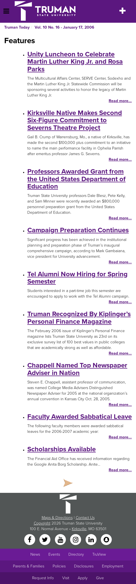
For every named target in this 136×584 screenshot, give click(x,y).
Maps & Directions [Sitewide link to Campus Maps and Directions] (57, 517)
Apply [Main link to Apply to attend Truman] (83, 578)
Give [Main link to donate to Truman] (100, 578)
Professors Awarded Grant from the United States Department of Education (76, 178)
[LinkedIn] (91, 539)
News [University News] (35, 554)
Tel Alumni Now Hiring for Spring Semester (77, 278)
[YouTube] (60, 539)
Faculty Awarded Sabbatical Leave (79, 417)
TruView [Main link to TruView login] (99, 554)
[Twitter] (45, 539)
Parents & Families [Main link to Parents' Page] (28, 566)
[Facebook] (30, 539)
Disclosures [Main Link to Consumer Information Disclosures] (83, 566)
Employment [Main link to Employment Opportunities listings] (112, 566)
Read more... (120, 100)
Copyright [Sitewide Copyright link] (42, 523)
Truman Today (17, 27)
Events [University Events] (54, 554)
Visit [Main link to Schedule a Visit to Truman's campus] (65, 578)
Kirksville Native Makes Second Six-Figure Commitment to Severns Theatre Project (74, 120)
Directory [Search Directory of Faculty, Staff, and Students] (76, 554)
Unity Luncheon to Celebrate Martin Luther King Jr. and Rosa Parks (75, 61)
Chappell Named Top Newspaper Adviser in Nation (77, 369)
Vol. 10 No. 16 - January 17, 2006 (64, 27)
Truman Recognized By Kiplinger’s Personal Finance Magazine (79, 317)
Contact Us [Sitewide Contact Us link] (85, 517)
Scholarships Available (61, 449)
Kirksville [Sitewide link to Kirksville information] (79, 528)
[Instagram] (76, 539)
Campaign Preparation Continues (78, 230)
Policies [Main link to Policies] (59, 566)
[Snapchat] (106, 539)
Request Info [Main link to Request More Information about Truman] (43, 578)
